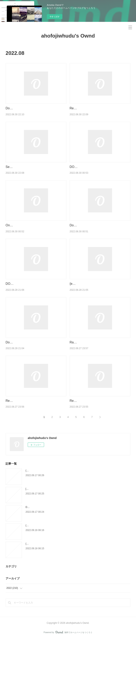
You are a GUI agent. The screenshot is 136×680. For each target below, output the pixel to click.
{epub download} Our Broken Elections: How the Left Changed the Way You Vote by (70, 566)
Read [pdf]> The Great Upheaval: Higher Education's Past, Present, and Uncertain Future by (99, 436)
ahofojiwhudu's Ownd (68, 36)
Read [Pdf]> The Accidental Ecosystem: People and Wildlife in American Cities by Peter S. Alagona (99, 113)
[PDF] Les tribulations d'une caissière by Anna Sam (53, 529)
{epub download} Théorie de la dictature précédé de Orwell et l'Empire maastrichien (70, 511)
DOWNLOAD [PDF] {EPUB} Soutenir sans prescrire (53, 547)
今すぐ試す (55, 16)
